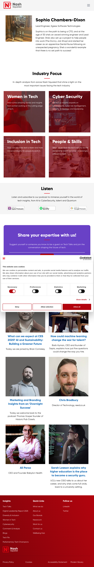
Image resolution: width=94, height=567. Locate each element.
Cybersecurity (8, 524)
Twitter (66, 511)
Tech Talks (7, 506)
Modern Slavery (77, 562)
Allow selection (47, 307)
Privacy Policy (8, 562)
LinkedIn (66, 506)
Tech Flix (6, 537)
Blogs (5, 533)
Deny (17, 307)
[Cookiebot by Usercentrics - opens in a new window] (81, 258)
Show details (81, 300)
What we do (38, 506)
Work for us (37, 524)
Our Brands (37, 515)
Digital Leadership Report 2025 (15, 511)
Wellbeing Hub (39, 533)
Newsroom (37, 520)
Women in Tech (9, 520)
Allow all (76, 307)
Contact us (37, 529)
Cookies (28, 562)
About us (36, 511)
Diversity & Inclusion (11, 515)
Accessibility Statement (57, 562)
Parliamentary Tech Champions (16, 542)
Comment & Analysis (11, 529)
